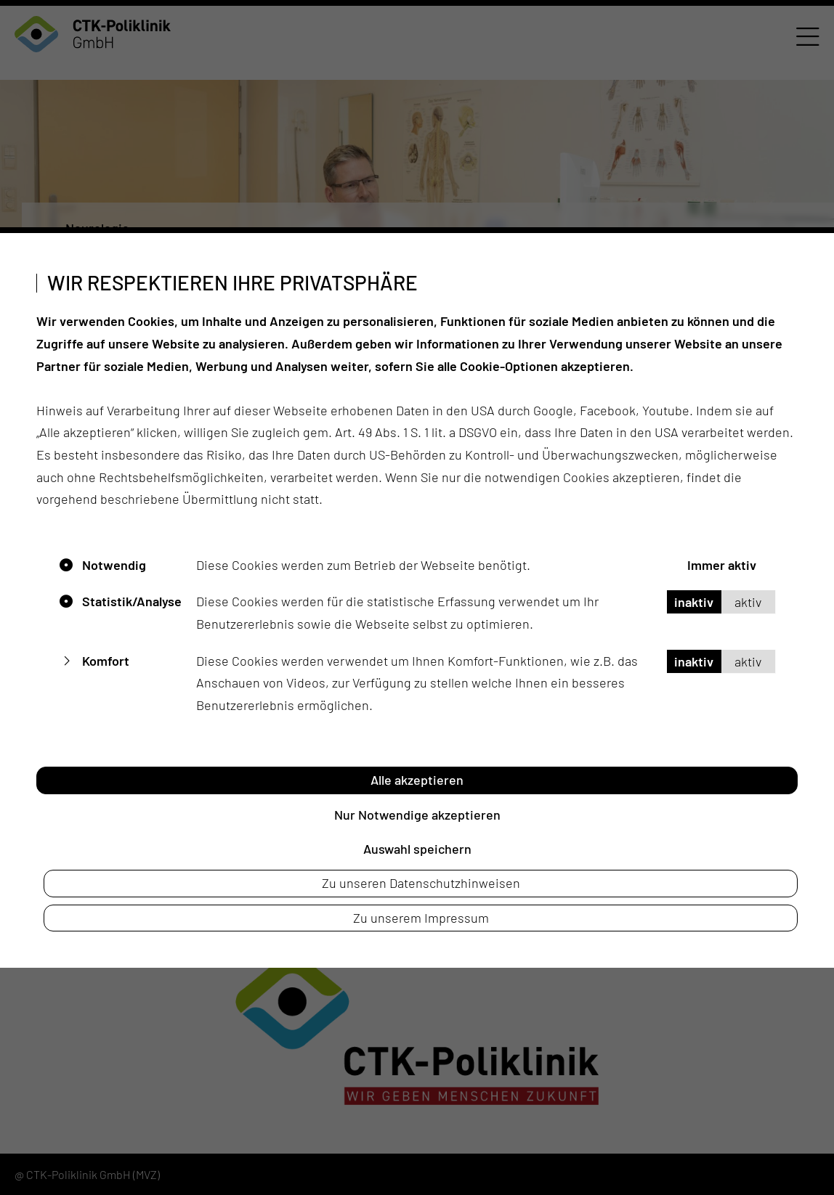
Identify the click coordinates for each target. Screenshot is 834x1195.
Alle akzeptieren (417, 780)
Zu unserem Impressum (421, 918)
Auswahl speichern (417, 849)
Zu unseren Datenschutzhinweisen (421, 883)
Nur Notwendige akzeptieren (417, 815)
